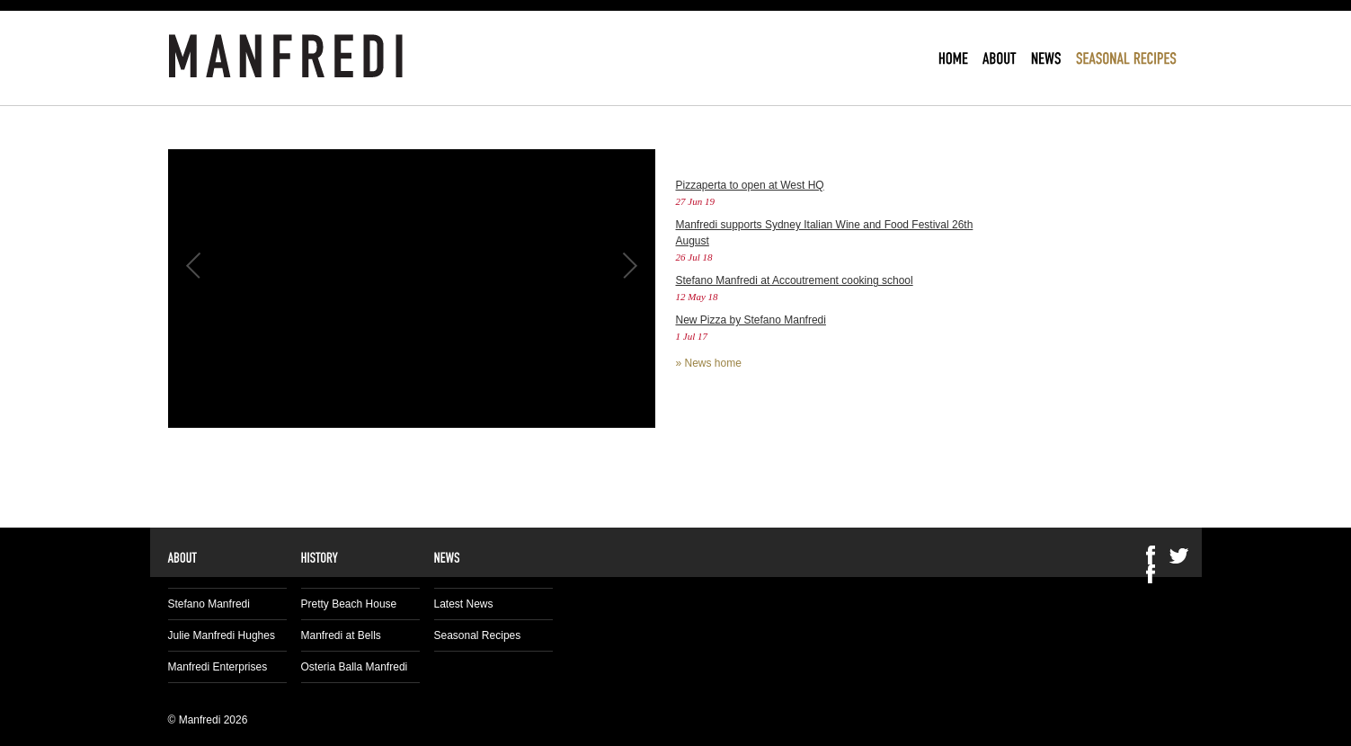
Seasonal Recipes (477, 635)
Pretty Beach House (349, 604)
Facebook (1150, 573)
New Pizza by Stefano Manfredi (751, 320)
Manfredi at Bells (341, 635)
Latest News (463, 604)
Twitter (1179, 555)
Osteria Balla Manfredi (354, 667)
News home (713, 363)
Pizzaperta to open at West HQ (750, 185)
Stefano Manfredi (209, 604)
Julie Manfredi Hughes (221, 635)
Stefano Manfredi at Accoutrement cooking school (794, 280)
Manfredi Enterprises (218, 667)
